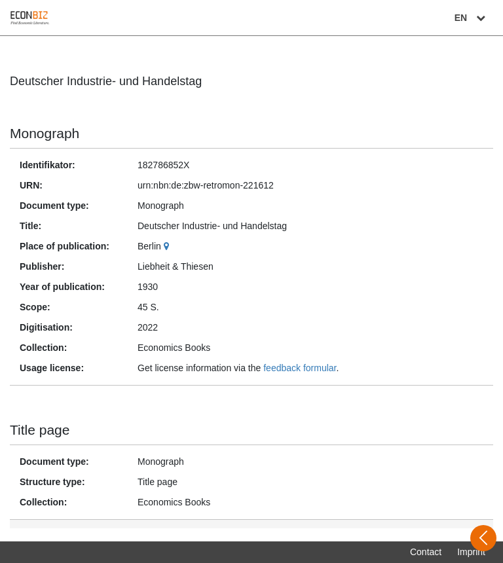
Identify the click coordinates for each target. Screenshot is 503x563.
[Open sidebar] (483, 538)
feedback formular (299, 368)
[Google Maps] (168, 246)
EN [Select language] (472, 17)
